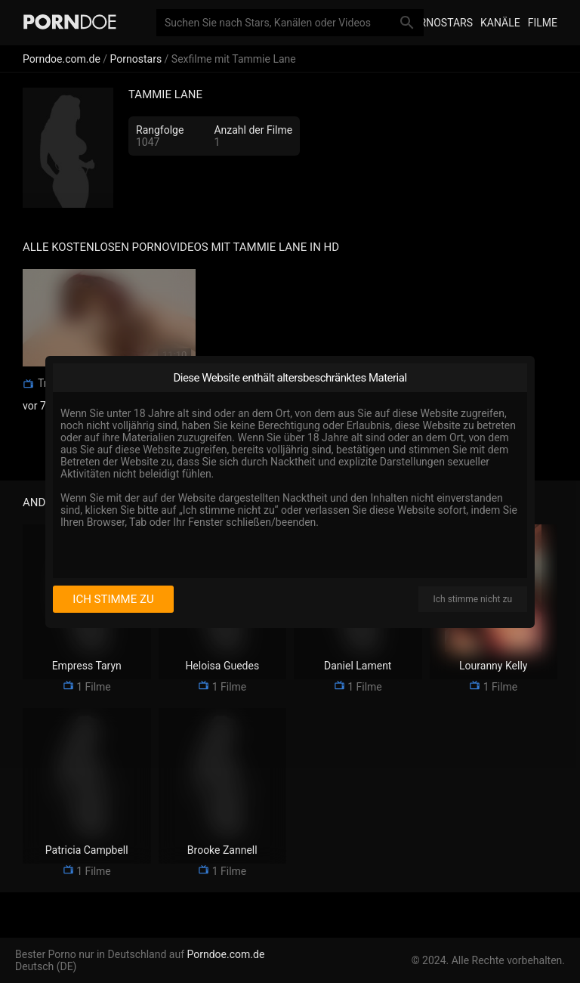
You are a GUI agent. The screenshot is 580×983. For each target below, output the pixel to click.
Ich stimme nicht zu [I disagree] (472, 599)
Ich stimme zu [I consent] (112, 599)
